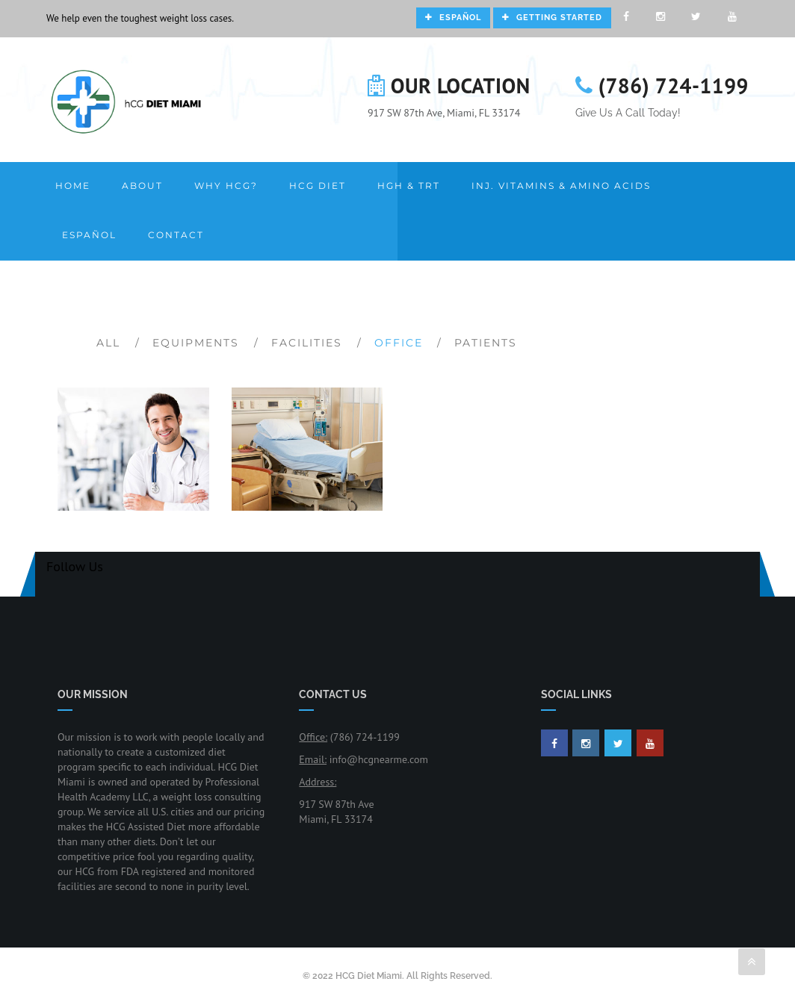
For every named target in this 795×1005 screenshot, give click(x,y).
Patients (485, 342)
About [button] (142, 185)
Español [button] (89, 234)
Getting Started (552, 17)
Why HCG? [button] (226, 185)
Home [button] (72, 185)
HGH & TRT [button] (408, 185)
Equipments (195, 342)
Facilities (306, 342)
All (108, 342)
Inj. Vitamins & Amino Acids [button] (561, 185)
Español (453, 17)
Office (398, 342)
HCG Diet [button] (317, 185)
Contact (176, 234)
